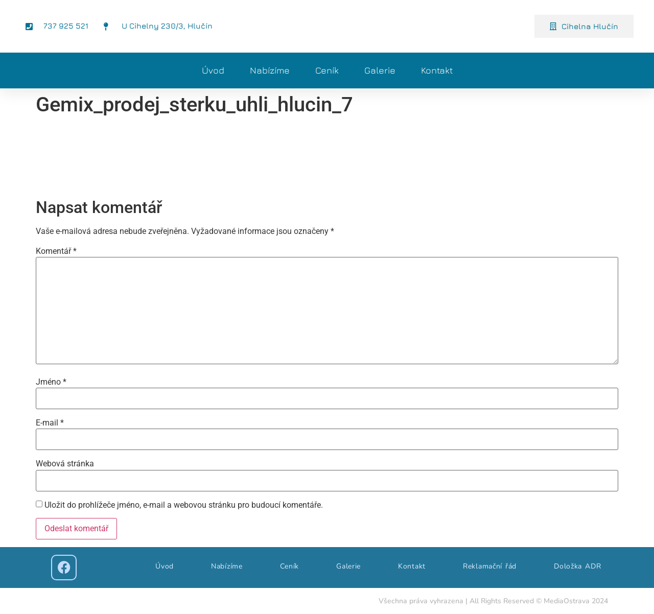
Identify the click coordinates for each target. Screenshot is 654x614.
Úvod (213, 70)
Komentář (56, 251)
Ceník (327, 70)
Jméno (51, 382)
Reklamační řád (490, 566)
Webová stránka (65, 464)
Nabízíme (270, 70)
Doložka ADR (577, 566)
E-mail (50, 423)
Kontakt (437, 70)
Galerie (379, 70)
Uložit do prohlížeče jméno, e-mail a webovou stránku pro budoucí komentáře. (183, 505)
